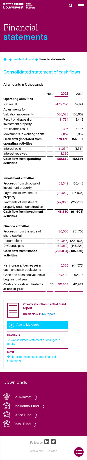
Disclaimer (37, 451)
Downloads (15, 383)
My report (48, 314)
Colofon (51, 451)
